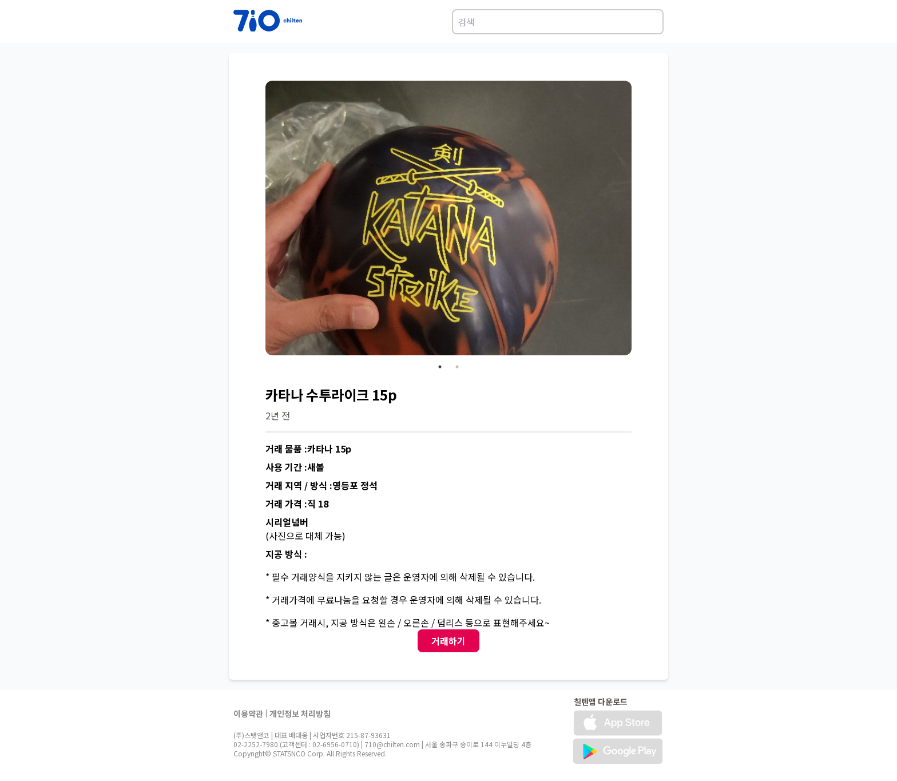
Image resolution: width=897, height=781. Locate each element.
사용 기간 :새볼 (294, 467)
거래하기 (448, 641)
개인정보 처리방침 (300, 713)
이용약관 (248, 713)
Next (640, 219)
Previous (257, 219)
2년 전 (277, 415)
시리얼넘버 (286, 522)
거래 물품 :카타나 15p (308, 448)
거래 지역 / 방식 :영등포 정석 (321, 485)
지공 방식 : (286, 554)
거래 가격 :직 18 (296, 503)
